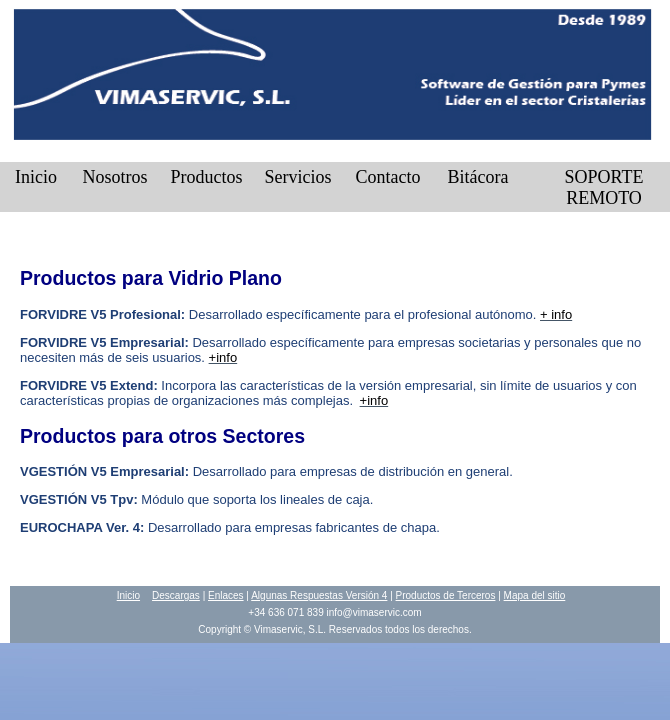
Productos (207, 177)
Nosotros (114, 177)
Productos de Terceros (446, 595)
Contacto (388, 177)
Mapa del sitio (535, 595)
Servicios (298, 177)
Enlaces (226, 595)
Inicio (36, 177)
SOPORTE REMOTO (604, 187)
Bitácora (478, 177)
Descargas (176, 595)
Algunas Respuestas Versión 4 (319, 595)
